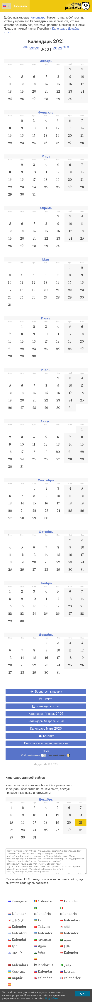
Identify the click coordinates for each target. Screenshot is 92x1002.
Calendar (43, 904)
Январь (46, 61)
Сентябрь (46, 480)
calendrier (70, 981)
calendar (43, 981)
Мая (45, 259)
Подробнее (51, 998)
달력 (65, 930)
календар (42, 943)
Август (46, 421)
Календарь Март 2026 (46, 728)
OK (82, 993)
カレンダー (17, 923)
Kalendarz (70, 923)
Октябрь (46, 531)
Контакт (46, 736)
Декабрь (46, 634)
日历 (65, 949)
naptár (15, 981)
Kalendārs (18, 968)
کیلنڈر (65, 968)
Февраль (46, 112)
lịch (13, 949)
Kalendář (17, 943)
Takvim (42, 930)
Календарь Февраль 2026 (46, 721)
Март (46, 156)
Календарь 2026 (46, 706)
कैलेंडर (39, 956)
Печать (46, 699)
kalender (69, 904)
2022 (57, 48)
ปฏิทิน (40, 949)
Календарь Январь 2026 (46, 714)
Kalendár (43, 975)
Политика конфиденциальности (46, 743)
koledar (68, 975)
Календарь (14, 6)
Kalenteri (17, 936)
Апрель (46, 208)
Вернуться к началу (46, 691)
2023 (66, 47)
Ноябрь (46, 583)
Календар (16, 975)
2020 (34, 48)
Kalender (17, 930)
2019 (25, 47)
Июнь (46, 318)
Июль (46, 370)
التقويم (66, 943)
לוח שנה (15, 956)
